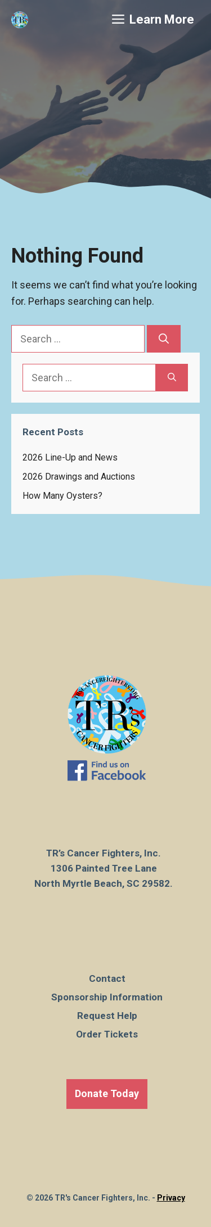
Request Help (107, 1015)
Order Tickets (107, 1034)
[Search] (164, 339)
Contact (107, 978)
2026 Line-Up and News (70, 457)
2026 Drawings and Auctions (79, 476)
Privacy (171, 1197)
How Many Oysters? (62, 495)
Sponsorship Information (107, 997)
